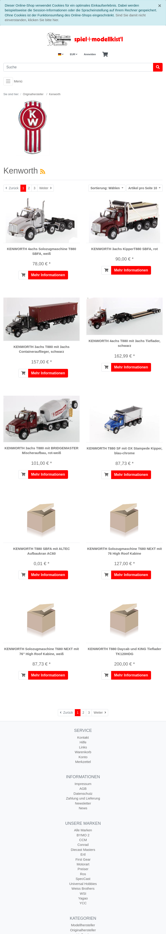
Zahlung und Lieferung (83, 798)
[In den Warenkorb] (23, 275)
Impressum (83, 784)
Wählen (105, 188)
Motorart (83, 864)
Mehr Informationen (48, 275)
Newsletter (83, 803)
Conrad (82, 845)
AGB (83, 788)
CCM (83, 840)
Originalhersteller (83, 930)
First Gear (83, 859)
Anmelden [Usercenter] (90, 54)
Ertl (83, 854)
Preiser (83, 869)
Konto (82, 757)
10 (143, 188)
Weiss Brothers (82, 888)
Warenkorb (83, 752)
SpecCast (83, 879)
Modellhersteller (83, 925)
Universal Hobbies (83, 884)
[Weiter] (45, 188)
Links (83, 747)
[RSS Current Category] (42, 171)
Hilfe (83, 742)
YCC (83, 903)
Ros (83, 874)
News (83, 808)
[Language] (60, 54)
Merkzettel (83, 762)
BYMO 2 (83, 835)
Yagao (83, 898)
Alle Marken (83, 830)
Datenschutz (82, 793)
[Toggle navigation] (8, 81)
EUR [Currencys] (73, 54)
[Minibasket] (105, 54)
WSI (83, 893)
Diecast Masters (83, 850)
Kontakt (83, 737)
